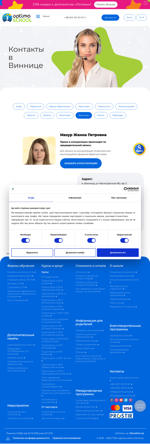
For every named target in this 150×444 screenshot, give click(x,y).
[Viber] (130, 401)
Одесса (31, 115)
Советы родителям (87, 345)
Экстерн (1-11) (15, 284)
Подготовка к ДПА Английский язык (52, 302)
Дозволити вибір (75, 252)
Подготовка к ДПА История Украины (52, 308)
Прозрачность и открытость (119, 288)
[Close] (146, 3)
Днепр (47, 115)
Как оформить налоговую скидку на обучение (90, 290)
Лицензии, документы (123, 272)
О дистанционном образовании (86, 336)
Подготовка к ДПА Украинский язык (52, 289)
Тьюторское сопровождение (51, 385)
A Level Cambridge (87, 418)
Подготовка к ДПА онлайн (52, 282)
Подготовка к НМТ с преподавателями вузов (56, 373)
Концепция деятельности (124, 281)
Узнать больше (105, 4)
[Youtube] (121, 401)
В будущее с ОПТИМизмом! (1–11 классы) (18, 352)
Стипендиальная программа (119, 351)
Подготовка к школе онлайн (53, 413)
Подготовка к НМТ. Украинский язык (52, 366)
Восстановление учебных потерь (124, 341)
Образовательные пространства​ (17, 369)
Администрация (120, 299)
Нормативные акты (121, 276)
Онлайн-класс (16, 358)
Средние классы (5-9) (20, 276)
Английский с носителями (49, 401)
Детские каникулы (52, 418)
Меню (43, 16)
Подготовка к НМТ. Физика (52, 353)
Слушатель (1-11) (16, 287)
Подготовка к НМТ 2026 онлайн (55, 314)
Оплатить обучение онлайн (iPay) (87, 277)
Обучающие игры (86, 341)
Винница (84, 115)
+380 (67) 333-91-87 (121, 384)
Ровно (100, 115)
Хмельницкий (126, 106)
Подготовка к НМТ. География (52, 347)
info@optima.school (121, 392)
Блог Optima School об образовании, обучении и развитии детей (90, 359)
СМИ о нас (116, 303)
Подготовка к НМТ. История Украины (52, 327)
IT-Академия (49, 277)
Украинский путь (120, 346)
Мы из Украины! (17, 300)
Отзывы (81, 352)
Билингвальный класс (89, 411)
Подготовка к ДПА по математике (53, 295)
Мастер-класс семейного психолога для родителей (56, 393)
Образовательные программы (120, 294)
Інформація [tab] (75, 197)
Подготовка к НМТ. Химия (56, 359)
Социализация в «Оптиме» (16, 413)
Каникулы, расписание (89, 330)
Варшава (118, 115)
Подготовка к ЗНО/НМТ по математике (55, 321)
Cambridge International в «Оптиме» (90, 402)
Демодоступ (110, 17)
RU (141, 17)
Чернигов (35, 106)
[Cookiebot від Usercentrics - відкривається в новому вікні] (126, 189)
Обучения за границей (89, 414)
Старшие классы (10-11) (20, 280)
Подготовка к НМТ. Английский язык (52, 334)
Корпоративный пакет (21, 345)
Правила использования (66, 438)
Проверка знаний (121, 336)
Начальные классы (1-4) (21, 272)
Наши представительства (124, 379)
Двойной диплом (86, 407)
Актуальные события (20, 418)
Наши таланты (85, 348)
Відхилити (32, 252)
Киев (19, 106)
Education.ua (136, 433)
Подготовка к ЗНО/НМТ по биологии (55, 340)
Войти (129, 17)
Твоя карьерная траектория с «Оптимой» (56, 379)
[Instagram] (116, 401)
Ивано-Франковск (59, 106)
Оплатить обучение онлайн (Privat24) (87, 284)
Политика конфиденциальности (31, 438)
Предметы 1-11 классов (123, 307)
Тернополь (104, 106)
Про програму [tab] (119, 197)
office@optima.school (122, 396)
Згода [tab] (31, 197)
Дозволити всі (118, 252)
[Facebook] (112, 401)
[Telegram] (126, 401)
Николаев (64, 115)
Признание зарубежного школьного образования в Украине (21, 294)
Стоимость (82, 272)
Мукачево (84, 106)
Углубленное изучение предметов (20, 363)
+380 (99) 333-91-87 (121, 388)
